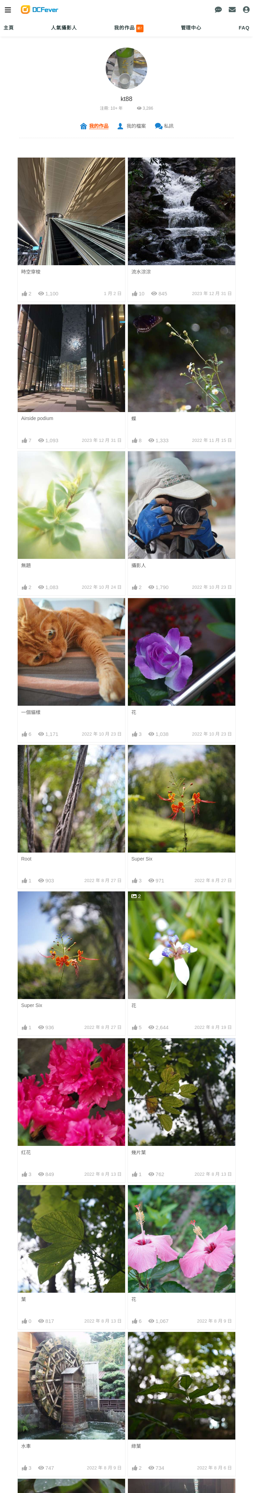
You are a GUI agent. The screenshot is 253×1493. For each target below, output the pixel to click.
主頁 (8, 28)
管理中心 (191, 28)
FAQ (244, 28)
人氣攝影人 (64, 28)
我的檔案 (136, 126)
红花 (26, 1152)
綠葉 (136, 1446)
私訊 (169, 126)
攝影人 (138, 565)
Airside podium (37, 418)
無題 (26, 565)
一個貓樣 (31, 712)
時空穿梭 (31, 272)
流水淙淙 (141, 272)
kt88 (126, 98)
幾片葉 (138, 1152)
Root (26, 859)
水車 (26, 1446)
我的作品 (128, 28)
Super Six (141, 859)
